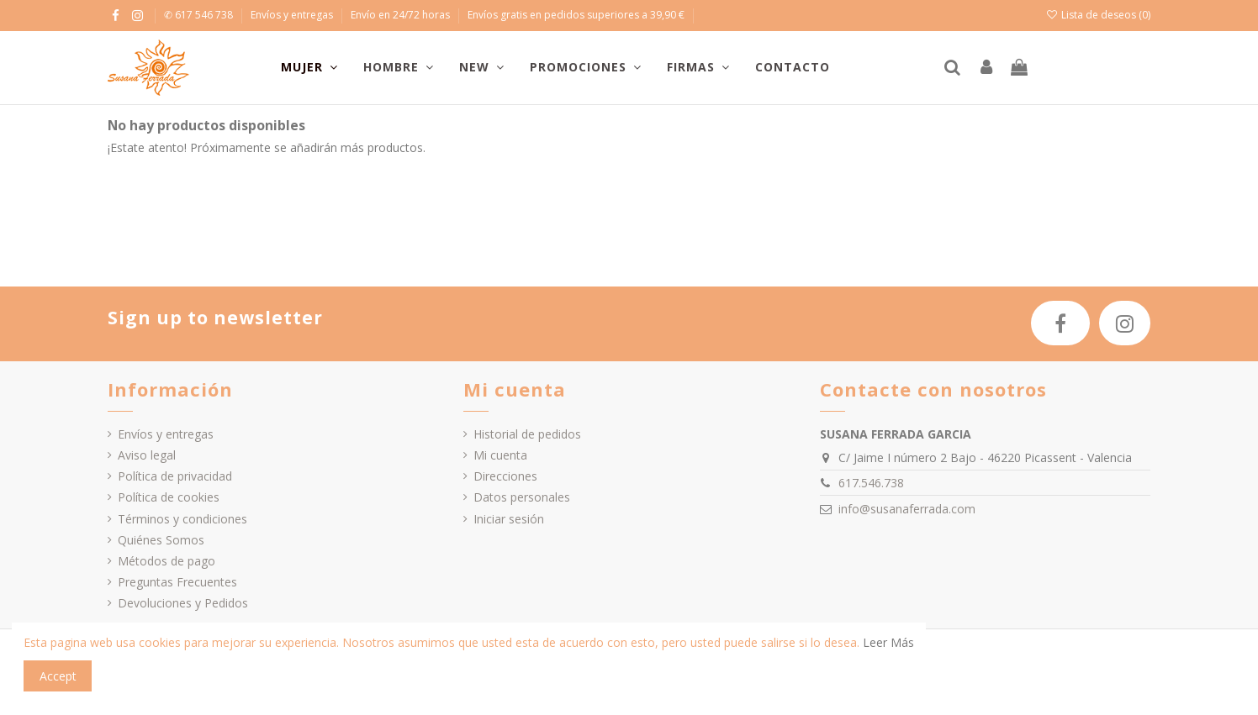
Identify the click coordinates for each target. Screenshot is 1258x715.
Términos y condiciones (182, 519)
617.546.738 (871, 483)
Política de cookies (168, 497)
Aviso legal (147, 455)
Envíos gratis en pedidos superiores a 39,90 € (576, 15)
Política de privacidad (175, 476)
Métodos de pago (166, 561)
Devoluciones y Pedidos (183, 603)
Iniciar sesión (508, 519)
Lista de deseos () (1098, 15)
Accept (58, 676)
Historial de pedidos (527, 434)
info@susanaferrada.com (906, 509)
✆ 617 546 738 (199, 15)
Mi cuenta (500, 455)
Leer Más (888, 642)
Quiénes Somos (161, 540)
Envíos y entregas (293, 15)
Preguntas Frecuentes (177, 582)
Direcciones (505, 476)
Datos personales (521, 497)
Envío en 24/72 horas (401, 15)
